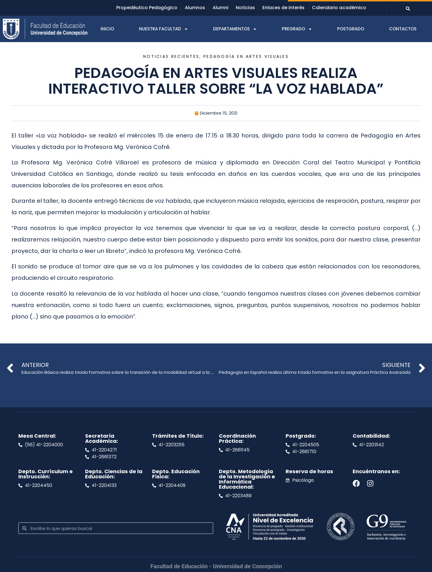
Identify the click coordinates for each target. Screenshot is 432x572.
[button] (408, 8)
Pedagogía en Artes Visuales (246, 56)
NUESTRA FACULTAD (163, 29)
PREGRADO (297, 29)
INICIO (107, 29)
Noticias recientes (171, 56)
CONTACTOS (403, 29)
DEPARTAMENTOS (235, 29)
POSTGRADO (350, 29)
